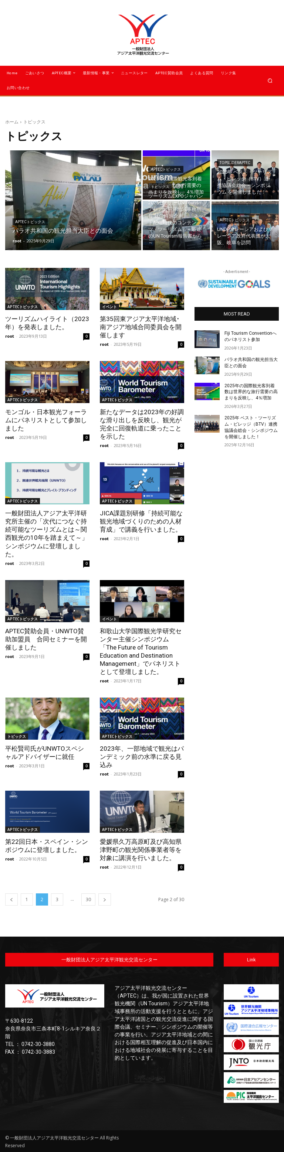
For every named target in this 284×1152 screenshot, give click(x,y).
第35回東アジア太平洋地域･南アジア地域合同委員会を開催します (141, 327)
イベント (109, 306)
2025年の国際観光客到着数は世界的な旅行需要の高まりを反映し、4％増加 (251, 392)
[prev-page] (11, 899)
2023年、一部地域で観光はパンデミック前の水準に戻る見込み (142, 756)
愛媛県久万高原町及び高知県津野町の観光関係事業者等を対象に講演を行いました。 (141, 849)
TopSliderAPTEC (235, 163)
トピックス (160, 187)
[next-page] (104, 899)
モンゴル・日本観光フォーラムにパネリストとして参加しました (46, 420)
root (9, 336)
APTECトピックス (30, 222)
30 (88, 899)
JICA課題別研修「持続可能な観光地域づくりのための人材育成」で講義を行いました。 (141, 521)
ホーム (11, 122)
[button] (270, 80)
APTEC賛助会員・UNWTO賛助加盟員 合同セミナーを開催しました (46, 639)
